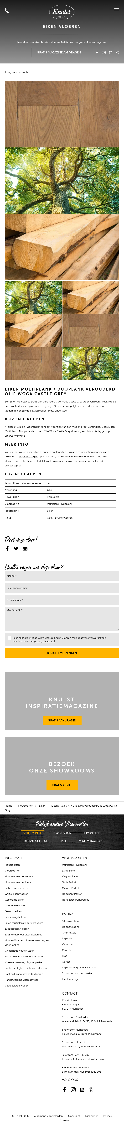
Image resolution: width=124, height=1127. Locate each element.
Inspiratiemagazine (92, 452)
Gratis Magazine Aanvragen (59, 51)
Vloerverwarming (91, 840)
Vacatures (67, 944)
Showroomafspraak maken (77, 973)
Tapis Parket (69, 882)
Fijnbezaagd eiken (15, 917)
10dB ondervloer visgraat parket (23, 934)
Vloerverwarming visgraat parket (24, 962)
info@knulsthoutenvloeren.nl (87, 1059)
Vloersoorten (12, 870)
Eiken (42, 805)
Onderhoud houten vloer (19, 950)
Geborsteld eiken (15, 905)
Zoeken (6, 53)
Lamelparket (69, 870)
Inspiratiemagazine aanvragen (79, 967)
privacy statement (44, 641)
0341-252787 (81, 1054)
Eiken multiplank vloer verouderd (24, 922)
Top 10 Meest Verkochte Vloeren (24, 956)
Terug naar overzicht (17, 72)
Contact (66, 961)
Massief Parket (70, 888)
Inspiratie (67, 938)
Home (8, 805)
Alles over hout (70, 921)
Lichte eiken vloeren (16, 888)
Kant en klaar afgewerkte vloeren (24, 974)
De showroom (70, 926)
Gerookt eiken (13, 911)
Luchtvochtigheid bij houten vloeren (26, 968)
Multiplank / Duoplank (74, 864)
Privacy (107, 1115)
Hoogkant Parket (72, 893)
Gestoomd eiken (14, 899)
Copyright (74, 1115)
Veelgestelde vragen (16, 985)
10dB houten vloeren (17, 928)
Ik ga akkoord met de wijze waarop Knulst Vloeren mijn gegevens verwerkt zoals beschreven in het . (57, 639)
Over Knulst (69, 932)
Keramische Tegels (37, 840)
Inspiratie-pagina (28, 456)
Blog (64, 955)
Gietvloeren (90, 833)
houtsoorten (59, 452)
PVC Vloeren (62, 833)
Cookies (64, 1120)
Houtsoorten (25, 805)
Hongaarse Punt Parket (75, 899)
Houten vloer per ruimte (19, 876)
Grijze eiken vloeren (16, 893)
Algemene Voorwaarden (48, 1115)
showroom (72, 461)
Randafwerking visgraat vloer (21, 979)
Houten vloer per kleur (18, 882)
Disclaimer (91, 1115)
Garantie (67, 950)
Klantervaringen (71, 979)
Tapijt (65, 840)
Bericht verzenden (62, 651)
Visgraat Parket (70, 876)
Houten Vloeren (32, 833)
